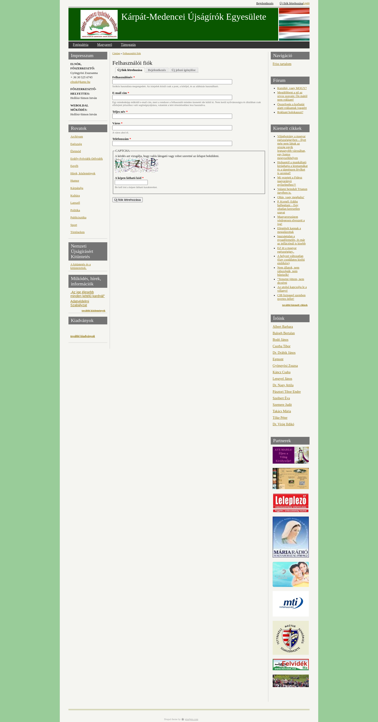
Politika (75, 210)
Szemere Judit (282, 405)
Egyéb (74, 166)
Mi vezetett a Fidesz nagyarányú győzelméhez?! (289, 181)
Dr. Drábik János (284, 352)
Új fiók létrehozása (291, 3)
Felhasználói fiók (132, 53)
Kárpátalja (76, 188)
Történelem (77, 232)
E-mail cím (120, 93)
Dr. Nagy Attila (283, 385)
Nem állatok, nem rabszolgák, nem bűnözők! (288, 271)
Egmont (278, 359)
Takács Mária (282, 411)
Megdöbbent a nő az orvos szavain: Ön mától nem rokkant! (292, 96)
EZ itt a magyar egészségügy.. (287, 249)
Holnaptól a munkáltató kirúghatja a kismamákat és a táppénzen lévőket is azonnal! (292, 168)
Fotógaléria (80, 44)
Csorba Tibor (281, 346)
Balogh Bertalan (284, 333)
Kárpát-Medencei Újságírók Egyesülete (193, 17)
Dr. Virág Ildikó (283, 424)
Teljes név (120, 111)
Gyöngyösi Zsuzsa (285, 366)
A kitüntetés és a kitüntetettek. (80, 266)
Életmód (75, 151)
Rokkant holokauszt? (290, 112)
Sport (73, 225)
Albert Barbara (283, 326)
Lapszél (75, 202)
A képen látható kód (129, 178)
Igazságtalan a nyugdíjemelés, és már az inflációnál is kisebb (291, 240)
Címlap (116, 53)
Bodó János (280, 339)
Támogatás (128, 44)
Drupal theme (171, 719)
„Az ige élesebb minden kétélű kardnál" (87, 294)
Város (117, 123)
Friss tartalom (282, 64)
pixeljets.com (191, 719)
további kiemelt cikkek (295, 304)
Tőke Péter (280, 418)
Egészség (76, 144)
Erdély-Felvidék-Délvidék (86, 158)
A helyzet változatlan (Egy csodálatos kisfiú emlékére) (291, 259)
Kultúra (75, 195)
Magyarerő (104, 44)
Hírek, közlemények (82, 173)
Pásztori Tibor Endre (287, 392)
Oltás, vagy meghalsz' (290, 197)
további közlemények (93, 310)
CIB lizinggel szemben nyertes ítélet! (291, 297)
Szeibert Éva (281, 398)
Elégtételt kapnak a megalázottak (289, 230)
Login (306, 3)
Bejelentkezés (264, 3)
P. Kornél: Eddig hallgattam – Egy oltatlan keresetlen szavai (288, 207)
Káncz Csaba (281, 372)
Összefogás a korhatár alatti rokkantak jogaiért (292, 106)
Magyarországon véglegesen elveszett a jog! (291, 220)
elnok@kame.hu (80, 82)
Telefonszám (121, 139)
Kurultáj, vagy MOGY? (292, 88)
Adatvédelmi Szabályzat (79, 303)
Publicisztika (78, 217)
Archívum (76, 136)
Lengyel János (282, 379)
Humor (74, 180)
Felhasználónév (123, 77)
